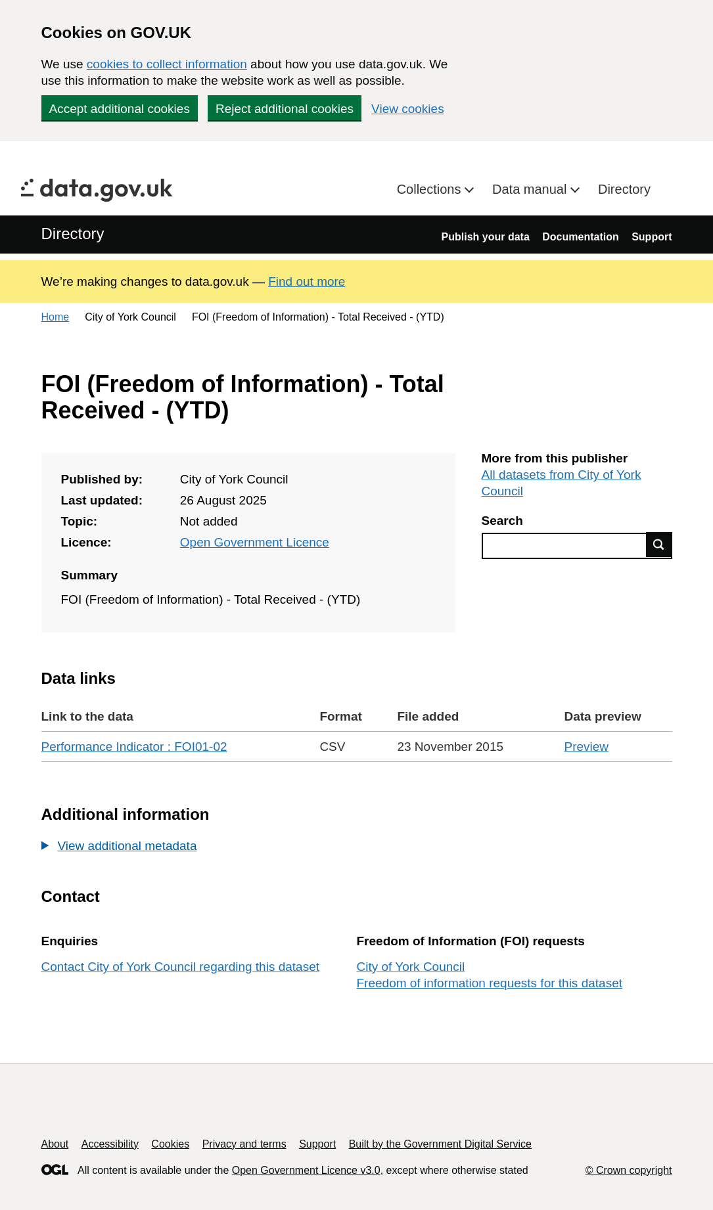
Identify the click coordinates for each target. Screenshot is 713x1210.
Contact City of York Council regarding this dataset (180, 967)
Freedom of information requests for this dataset (489, 983)
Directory (624, 189)
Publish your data (486, 236)
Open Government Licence (254, 542)
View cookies (407, 108)
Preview (586, 746)
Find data (659, 544)
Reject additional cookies (285, 109)
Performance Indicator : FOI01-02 (134, 746)
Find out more (306, 281)
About (55, 1144)
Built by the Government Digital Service (440, 1144)
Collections (431, 189)
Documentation (580, 236)
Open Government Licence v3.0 (306, 1170)
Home (55, 317)
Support (652, 236)
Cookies (170, 1144)
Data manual (531, 189)
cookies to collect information (167, 64)
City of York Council (411, 967)
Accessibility (110, 1144)
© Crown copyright (629, 1170)
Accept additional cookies (119, 109)
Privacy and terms (244, 1144)
